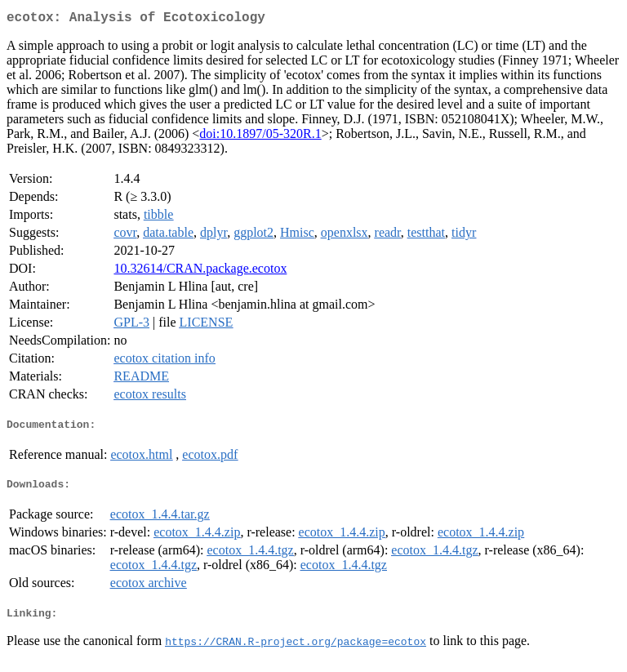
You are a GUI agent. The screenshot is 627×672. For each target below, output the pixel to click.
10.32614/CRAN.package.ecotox (200, 271)
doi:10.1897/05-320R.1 (260, 137)
